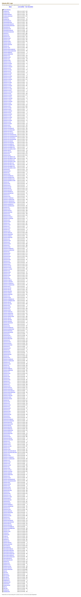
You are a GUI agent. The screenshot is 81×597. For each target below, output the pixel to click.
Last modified (21, 6)
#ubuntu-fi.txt (6, 400)
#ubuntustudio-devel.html (9, 25)
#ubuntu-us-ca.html (8, 120)
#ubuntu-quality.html (8, 237)
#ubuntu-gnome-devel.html (9, 392)
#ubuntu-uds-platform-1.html (10, 158)
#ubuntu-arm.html (7, 515)
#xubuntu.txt (6, 11)
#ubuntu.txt (6, 33)
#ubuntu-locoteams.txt (8, 327)
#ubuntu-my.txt (7, 295)
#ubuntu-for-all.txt (7, 397)
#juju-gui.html (6, 575)
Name (10, 6)
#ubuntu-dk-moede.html (9, 420)
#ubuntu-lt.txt (6, 324)
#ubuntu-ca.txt (7, 485)
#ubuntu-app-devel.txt (8, 520)
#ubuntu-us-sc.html (8, 76)
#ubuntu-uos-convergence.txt (10, 134)
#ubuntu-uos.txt (7, 125)
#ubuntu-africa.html (8, 525)
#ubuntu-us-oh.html (8, 85)
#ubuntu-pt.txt (7, 245)
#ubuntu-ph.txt (7, 257)
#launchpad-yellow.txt (8, 548)
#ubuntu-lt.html (7, 325)
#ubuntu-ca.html (7, 487)
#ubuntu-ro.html (7, 231)
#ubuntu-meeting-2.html (9, 316)
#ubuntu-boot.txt (7, 498)
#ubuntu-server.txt (7, 210)
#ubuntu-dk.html (7, 417)
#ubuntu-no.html (7, 275)
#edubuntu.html (7, 582)
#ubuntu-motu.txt (7, 302)
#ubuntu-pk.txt (7, 254)
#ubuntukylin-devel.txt (8, 30)
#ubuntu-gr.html (7, 385)
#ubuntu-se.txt (7, 213)
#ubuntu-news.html (8, 291)
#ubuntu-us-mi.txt (7, 93)
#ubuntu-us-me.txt (7, 96)
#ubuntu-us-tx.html (8, 69)
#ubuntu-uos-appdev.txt (9, 144)
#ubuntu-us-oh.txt (7, 84)
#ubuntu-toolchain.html (8, 193)
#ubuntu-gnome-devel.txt (9, 390)
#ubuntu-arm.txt (7, 514)
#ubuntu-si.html (7, 208)
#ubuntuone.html (7, 28)
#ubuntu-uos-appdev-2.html (10, 148)
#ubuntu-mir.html (7, 310)
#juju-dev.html (7, 578)
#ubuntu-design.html (8, 433)
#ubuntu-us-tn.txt (7, 71)
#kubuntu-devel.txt (8, 567)
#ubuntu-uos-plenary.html (9, 129)
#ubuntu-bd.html (7, 502)
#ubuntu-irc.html (7, 363)
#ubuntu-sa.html (7, 221)
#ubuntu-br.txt (7, 491)
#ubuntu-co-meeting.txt (9, 457)
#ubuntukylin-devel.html (9, 31)
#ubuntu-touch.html (8, 189)
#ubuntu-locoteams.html (9, 329)
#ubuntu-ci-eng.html (8, 471)
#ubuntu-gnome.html (8, 389)
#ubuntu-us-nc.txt (7, 87)
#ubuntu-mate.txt (7, 318)
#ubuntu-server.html (8, 212)
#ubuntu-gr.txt (7, 384)
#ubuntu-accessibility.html (9, 528)
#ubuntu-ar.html (7, 518)
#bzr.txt (5, 586)
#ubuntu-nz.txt (7, 270)
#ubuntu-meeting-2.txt (8, 314)
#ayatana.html (7, 591)
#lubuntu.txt (6, 539)
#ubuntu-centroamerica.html (10, 480)
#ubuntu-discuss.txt (8, 422)
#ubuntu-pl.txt (6, 251)
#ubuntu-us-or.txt (7, 80)
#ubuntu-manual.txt (8, 321)
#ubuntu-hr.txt (7, 381)
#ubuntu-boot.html (7, 499)
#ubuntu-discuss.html (8, 423)
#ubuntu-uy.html (7, 60)
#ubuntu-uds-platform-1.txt (9, 156)
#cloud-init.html (7, 585)
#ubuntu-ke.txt (7, 346)
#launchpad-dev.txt (8, 558)
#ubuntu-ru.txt (7, 223)
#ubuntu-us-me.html (8, 98)
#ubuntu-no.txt (7, 273)
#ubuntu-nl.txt (6, 276)
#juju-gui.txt (6, 574)
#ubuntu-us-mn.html (8, 91)
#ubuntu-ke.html (7, 348)
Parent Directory (7, 9)
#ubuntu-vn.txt (7, 55)
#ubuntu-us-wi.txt (7, 61)
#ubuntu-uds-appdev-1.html (10, 167)
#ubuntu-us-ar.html (8, 123)
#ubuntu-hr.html (7, 382)
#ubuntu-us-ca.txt (7, 118)
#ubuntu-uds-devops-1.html (9, 161)
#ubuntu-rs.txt (7, 226)
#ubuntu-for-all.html (8, 398)
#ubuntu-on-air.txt (7, 267)
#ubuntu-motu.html (8, 303)
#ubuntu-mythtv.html (8, 294)
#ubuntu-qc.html (7, 240)
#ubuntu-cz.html (7, 442)
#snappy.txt (6, 533)
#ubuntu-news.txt (7, 289)
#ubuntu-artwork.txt (8, 510)
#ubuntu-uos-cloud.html (9, 142)
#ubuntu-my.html (7, 297)
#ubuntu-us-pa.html (8, 79)
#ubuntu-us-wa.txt (7, 65)
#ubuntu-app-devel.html (9, 521)
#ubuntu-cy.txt (7, 447)
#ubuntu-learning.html (8, 332)
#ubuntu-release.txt (8, 232)
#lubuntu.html (6, 540)
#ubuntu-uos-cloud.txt (8, 140)
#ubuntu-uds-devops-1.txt (9, 159)
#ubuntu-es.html (7, 404)
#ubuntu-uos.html (7, 126)
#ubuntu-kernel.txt (7, 343)
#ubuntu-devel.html (8, 427)
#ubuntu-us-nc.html (8, 88)
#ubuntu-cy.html (7, 449)
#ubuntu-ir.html (7, 367)
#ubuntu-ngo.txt (7, 286)
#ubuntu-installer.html (8, 370)
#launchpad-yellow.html (9, 550)
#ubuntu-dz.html (7, 411)
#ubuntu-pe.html (7, 262)
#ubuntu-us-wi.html (8, 63)
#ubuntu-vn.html (7, 57)
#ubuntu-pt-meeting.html (9, 250)
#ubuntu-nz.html (7, 272)
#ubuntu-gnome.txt (8, 387)
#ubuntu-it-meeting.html (9, 360)
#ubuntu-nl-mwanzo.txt (8, 283)
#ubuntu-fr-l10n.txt (8, 393)
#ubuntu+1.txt (6, 529)
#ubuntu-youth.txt (7, 42)
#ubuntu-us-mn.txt (7, 90)
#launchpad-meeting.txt (9, 555)
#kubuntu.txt (6, 561)
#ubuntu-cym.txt (7, 444)
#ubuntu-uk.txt (7, 153)
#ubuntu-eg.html (7, 408)
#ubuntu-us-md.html (8, 101)
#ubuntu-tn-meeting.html (9, 199)
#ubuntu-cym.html (7, 446)
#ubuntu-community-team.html (10, 452)
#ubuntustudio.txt (7, 20)
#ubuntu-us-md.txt (7, 99)
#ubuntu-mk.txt (7, 305)
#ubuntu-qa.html (7, 243)
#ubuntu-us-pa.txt (7, 77)
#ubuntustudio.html (8, 22)
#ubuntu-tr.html (7, 183)
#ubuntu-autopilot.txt (8, 504)
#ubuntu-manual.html (8, 322)
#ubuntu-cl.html (7, 468)
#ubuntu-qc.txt (7, 238)
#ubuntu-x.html (7, 47)
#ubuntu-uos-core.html (8, 133)
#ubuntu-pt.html (7, 246)
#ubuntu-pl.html (7, 253)
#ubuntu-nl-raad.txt (8, 280)
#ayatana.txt (6, 589)
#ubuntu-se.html (7, 215)
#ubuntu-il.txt (6, 374)
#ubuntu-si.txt (6, 207)
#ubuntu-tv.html (7, 174)
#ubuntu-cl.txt (6, 466)
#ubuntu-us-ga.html (8, 104)
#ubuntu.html (6, 35)
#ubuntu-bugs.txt (7, 488)
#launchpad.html (7, 547)
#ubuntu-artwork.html (8, 512)
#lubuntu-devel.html (8, 544)
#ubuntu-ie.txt (6, 378)
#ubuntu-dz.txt (7, 409)
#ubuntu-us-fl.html (7, 107)
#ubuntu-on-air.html (8, 268)
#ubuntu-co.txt (7, 453)
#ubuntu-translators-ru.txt (9, 178)
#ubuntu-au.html (7, 509)
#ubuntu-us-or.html (8, 82)
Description (30, 6)
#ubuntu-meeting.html (8, 313)
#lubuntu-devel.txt (7, 542)
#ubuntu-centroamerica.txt (9, 479)
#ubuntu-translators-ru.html (9, 180)
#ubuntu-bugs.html (8, 490)
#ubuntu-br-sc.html (8, 496)
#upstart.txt (6, 17)
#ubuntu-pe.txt (7, 261)
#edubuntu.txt (6, 580)
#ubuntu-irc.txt (7, 362)
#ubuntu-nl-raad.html (8, 281)
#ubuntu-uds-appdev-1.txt (9, 166)
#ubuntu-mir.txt (7, 308)
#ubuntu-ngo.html (7, 287)
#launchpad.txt (7, 545)
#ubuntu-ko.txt (7, 340)
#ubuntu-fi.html (7, 401)
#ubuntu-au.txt (7, 507)
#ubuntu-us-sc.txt (7, 74)
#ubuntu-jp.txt (6, 349)
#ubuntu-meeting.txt (8, 311)
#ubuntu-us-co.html (8, 117)
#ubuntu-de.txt (7, 434)
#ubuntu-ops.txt (7, 264)
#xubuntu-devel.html (8, 16)
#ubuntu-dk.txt (7, 416)
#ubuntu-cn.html (7, 461)
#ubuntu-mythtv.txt (8, 292)
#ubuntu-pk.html (7, 256)
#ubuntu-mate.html (8, 319)
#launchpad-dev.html (8, 559)
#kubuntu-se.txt (7, 564)
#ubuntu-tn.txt (7, 194)
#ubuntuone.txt (7, 27)
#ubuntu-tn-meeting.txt (8, 197)
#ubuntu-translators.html (9, 177)
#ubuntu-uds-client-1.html (9, 164)
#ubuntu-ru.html (7, 224)
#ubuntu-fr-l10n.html (8, 395)
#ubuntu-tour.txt (7, 185)
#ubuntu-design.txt (8, 431)
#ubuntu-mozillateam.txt (9, 299)
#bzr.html (6, 588)
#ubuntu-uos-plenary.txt (9, 128)
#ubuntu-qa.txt (7, 242)
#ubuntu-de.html (7, 436)
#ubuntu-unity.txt (7, 150)
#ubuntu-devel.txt (7, 425)
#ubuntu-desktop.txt (8, 428)
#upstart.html (6, 19)
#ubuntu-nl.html (7, 278)
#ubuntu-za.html (7, 41)
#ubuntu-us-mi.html (8, 95)
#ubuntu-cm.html (7, 465)
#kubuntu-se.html (7, 566)
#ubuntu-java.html (7, 354)
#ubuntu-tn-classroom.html (9, 202)
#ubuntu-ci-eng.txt (7, 469)
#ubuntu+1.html (7, 531)
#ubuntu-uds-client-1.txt (9, 163)
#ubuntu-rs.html (7, 227)
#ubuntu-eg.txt (7, 406)
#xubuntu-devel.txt (8, 14)
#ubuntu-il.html (7, 376)
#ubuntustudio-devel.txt (9, 23)
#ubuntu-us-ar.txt (7, 121)
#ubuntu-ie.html (7, 379)
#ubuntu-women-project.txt (9, 49)
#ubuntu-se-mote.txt (8, 216)
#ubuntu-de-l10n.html (8, 439)
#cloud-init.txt (6, 583)
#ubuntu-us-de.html (8, 110)
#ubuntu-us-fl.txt (7, 106)
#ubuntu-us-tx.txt (7, 68)
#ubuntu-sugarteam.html (9, 205)
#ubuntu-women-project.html (10, 50)
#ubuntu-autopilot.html (8, 506)
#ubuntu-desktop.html (8, 430)
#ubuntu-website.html (8, 53)
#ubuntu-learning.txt (8, 330)
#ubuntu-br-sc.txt (7, 495)
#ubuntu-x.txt (6, 46)
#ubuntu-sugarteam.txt (8, 204)
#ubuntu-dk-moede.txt (8, 419)
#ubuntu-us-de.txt (7, 109)
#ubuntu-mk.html (7, 306)
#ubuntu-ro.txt (7, 229)
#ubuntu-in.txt (6, 371)
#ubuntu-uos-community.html (10, 139)
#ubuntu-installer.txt (8, 368)
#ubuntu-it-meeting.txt (8, 359)
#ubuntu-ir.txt (6, 365)
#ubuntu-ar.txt (7, 517)
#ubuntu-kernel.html (8, 344)
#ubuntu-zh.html (7, 38)
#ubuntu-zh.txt (7, 36)
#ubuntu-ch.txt (7, 476)
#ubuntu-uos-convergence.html (10, 136)
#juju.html (6, 572)
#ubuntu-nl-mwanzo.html (9, 284)
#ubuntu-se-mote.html (8, 218)
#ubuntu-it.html (7, 357)
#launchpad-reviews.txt (9, 551)
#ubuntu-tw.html (7, 170)
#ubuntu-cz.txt (7, 441)
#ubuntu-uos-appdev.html (9, 145)
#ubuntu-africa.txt (7, 523)
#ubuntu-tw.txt (7, 169)
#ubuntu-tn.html (7, 196)
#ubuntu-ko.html (7, 341)
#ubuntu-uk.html (7, 155)
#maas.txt (6, 536)
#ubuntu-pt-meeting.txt (8, 248)
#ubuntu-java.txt (7, 352)
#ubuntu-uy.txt (7, 58)
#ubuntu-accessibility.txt (9, 526)
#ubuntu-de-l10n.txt (8, 438)
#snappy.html (6, 534)
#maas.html (6, 537)
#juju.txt (5, 570)
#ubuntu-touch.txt (7, 188)
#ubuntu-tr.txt (6, 182)
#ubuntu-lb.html (7, 335)
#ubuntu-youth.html (8, 44)
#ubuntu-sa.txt (7, 219)
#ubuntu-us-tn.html (8, 72)
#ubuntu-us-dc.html (8, 114)
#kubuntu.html (7, 563)
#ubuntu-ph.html (7, 259)
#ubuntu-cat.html (7, 484)
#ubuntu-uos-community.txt (9, 137)
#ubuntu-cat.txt (7, 482)
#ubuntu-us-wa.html (8, 66)
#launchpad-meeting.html (9, 556)
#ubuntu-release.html (8, 234)
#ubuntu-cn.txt (7, 460)
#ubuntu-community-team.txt (10, 450)
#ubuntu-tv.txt (6, 172)
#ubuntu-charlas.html (8, 474)
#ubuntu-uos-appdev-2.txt (9, 147)
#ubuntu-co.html (7, 455)
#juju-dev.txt (6, 577)
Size (26, 6)
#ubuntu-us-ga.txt (7, 102)
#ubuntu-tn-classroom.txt (9, 201)
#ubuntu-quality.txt (8, 235)
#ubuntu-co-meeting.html (9, 458)
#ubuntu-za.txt (7, 39)
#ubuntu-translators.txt (8, 175)
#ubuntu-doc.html (7, 414)
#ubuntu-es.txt (7, 403)
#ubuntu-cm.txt (7, 463)
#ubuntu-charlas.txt (8, 472)
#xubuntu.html (7, 12)
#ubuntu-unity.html (8, 152)
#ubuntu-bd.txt (7, 501)
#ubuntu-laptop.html (8, 338)
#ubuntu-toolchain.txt (8, 191)
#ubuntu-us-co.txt (7, 115)
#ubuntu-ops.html (7, 265)
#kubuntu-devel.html (8, 569)
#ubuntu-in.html (7, 373)
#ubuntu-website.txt (8, 52)
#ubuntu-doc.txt (7, 412)
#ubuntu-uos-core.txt (8, 131)
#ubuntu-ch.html (7, 477)
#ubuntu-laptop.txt (7, 336)
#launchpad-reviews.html (9, 553)
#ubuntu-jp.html (7, 351)
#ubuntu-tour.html (7, 186)
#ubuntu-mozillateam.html (9, 300)
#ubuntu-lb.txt (6, 333)
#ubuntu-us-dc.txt (7, 112)
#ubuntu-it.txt (6, 355)
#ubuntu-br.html (7, 493)
